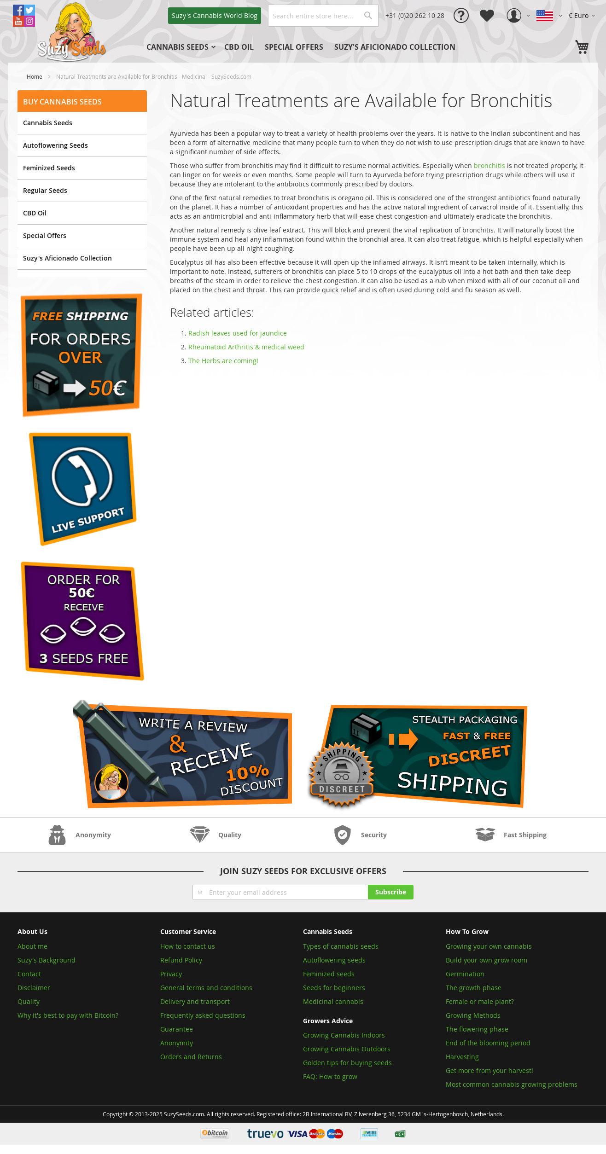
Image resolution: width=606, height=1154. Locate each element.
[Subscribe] (391, 892)
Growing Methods (473, 1015)
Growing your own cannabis (489, 946)
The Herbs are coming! (223, 360)
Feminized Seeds (49, 167)
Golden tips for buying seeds (347, 1062)
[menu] (316, 47)
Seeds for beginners (334, 987)
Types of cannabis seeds (341, 946)
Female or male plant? (480, 1001)
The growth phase (473, 987)
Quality (28, 1001)
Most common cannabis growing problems (511, 1084)
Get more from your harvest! (489, 1070)
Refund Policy (181, 960)
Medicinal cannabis (333, 1001)
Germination (465, 973)
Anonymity (176, 1042)
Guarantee (176, 1029)
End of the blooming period (488, 1042)
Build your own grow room (486, 960)
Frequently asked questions (202, 1015)
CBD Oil (35, 213)
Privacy (171, 973)
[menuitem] (180, 47)
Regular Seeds (45, 190)
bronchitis (489, 165)
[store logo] (72, 31)
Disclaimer (33, 987)
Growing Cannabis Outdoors (346, 1048)
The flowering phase (477, 1029)
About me (32, 946)
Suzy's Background (46, 960)
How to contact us (187, 946)
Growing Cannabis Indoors (344, 1035)
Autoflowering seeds (334, 960)
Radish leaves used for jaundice (237, 333)
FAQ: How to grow (330, 1076)
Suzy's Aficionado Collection (67, 258)
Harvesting (462, 1056)
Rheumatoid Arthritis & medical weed (246, 346)
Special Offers (44, 235)
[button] (583, 15)
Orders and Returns (191, 1056)
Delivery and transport (195, 1001)
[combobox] (323, 16)
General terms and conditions (206, 987)
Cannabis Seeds (47, 122)
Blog (214, 15)
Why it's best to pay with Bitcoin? (68, 1015)
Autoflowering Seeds (55, 145)
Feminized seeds (329, 973)
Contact (29, 973)
